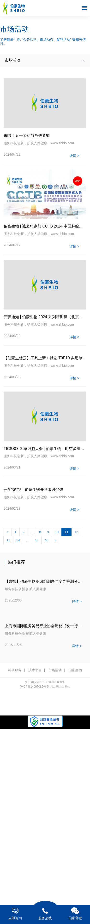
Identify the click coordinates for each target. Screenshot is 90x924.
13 (8, 540)
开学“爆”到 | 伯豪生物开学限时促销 (33, 489)
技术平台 (35, 670)
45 (37, 540)
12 (76, 532)
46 (46, 540)
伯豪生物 (75, 670)
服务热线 (45, 913)
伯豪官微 (75, 913)
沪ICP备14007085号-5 (34, 686)
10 (57, 532)
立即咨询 (15, 913)
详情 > (74, 156)
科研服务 (15, 670)
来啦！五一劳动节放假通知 (27, 135)
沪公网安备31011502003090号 (45, 682)
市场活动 (55, 670)
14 (18, 540)
